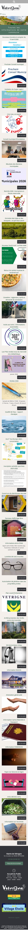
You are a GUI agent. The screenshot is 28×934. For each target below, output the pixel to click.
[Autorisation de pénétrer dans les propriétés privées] (14, 582)
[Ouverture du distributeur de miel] (14, 493)
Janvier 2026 (14, 374)
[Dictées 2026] (14, 381)
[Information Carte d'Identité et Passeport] (14, 721)
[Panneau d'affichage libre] (14, 518)
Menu (4, 14)
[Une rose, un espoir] (14, 114)
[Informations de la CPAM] (14, 543)
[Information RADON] (14, 670)
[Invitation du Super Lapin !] (14, 89)
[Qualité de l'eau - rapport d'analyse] (14, 413)
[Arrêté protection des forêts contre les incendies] (14, 619)
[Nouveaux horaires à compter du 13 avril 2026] (14, 38)
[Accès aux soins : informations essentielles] (14, 326)
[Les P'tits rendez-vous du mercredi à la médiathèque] (14, 353)
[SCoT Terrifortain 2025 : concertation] (14, 440)
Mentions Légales (14, 917)
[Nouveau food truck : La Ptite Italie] (14, 245)
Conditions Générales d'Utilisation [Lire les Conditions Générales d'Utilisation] (16, 928)
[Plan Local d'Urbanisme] (14, 593)
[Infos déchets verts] (14, 797)
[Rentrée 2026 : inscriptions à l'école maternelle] (14, 192)
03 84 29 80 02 (14, 859)
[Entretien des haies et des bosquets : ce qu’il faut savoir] (14, 219)
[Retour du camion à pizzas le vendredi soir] (14, 271)
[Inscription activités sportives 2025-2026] (14, 467)
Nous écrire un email (14, 863)
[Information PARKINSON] (14, 747)
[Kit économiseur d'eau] (14, 645)
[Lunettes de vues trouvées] (14, 556)
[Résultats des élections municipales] (14, 165)
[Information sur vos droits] (14, 822)
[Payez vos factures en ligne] (14, 772)
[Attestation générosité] (14, 695)
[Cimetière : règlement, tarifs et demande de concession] (14, 298)
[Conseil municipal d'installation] (14, 139)
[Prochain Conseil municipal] (14, 64)
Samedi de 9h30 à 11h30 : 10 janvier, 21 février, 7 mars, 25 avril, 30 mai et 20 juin (14, 403)
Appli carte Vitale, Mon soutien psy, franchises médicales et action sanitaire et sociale (14, 548)
